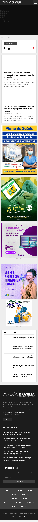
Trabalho (13, 499)
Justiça (19, 503)
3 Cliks (24, 516)
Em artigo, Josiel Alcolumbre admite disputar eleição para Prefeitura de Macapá (19, 109)
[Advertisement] (20, 21)
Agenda (12, 507)
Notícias (19, 491)
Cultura (7, 503)
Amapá (29, 491)
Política (13, 495)
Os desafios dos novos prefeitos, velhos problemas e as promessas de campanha (19, 75)
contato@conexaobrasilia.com (16, 412)
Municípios (24, 507)
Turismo (25, 499)
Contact (7, 419)
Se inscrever (19, 481)
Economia (24, 495)
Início (8, 491)
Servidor (30, 503)
